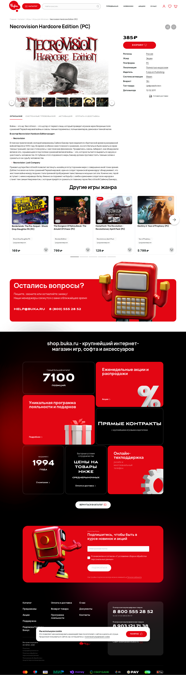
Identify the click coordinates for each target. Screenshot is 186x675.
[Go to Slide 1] (22, 102)
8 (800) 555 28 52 (65, 309)
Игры (28, 19)
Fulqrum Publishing (155, 72)
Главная (13, 19)
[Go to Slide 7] (102, 102)
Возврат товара (59, 609)
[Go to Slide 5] (75, 102)
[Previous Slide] (11, 102)
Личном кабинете (134, 577)
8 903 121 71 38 (130, 626)
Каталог (21, 19)
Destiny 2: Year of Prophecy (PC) (153, 226)
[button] (61, 65)
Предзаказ (112, 6)
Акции (141, 6)
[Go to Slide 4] (62, 102)
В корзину (139, 44)
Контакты (84, 615)
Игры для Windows (40, 19)
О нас (153, 6)
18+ (147, 81)
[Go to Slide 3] (49, 102)
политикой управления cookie (97, 637)
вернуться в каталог (93, 504)
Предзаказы (30, 609)
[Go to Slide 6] (89, 102)
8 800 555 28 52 (133, 611)
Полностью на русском (157, 68)
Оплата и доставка (86, 486)
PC (147, 63)
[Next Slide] (111, 102)
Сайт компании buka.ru (128, 641)
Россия (149, 54)
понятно (136, 633)
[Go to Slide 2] (35, 102)
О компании (43, 482)
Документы (85, 609)
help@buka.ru (29, 309)
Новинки (128, 6)
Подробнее (36, 437)
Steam (149, 77)
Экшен (149, 59)
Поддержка (29, 621)
